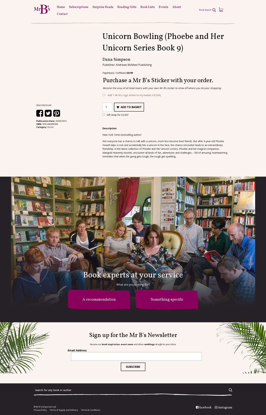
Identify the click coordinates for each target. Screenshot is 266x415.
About (176, 7)
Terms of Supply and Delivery (64, 410)
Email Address (77, 350)
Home (61, 7)
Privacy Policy (40, 410)
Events (163, 7)
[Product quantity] (107, 107)
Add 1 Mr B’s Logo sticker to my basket (134, 95)
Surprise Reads (102, 7)
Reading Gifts (126, 7)
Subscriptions (78, 7)
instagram (225, 407)
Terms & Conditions (90, 410)
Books (51, 127)
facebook (205, 407)
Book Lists (147, 7)
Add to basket (131, 107)
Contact (62, 14)
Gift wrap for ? (115, 114)
